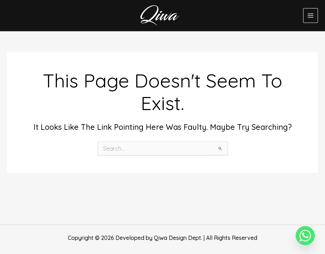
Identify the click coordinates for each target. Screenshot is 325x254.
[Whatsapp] (305, 235)
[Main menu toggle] (310, 15)
